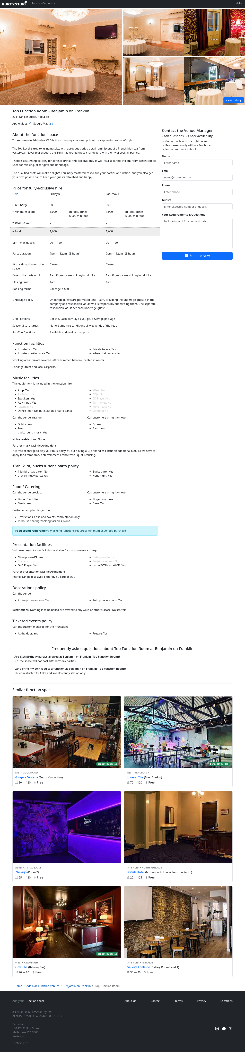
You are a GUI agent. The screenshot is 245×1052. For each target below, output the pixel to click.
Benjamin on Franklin (77, 986)
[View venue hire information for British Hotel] (178, 836)
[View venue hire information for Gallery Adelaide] (178, 931)
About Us (130, 1001)
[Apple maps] (29, 123)
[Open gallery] (153, 32)
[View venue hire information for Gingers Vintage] (66, 741)
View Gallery (233, 100)
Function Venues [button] (42, 3)
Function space (35, 1001)
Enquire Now (197, 255)
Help (239, 3)
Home (18, 986)
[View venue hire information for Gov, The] (66, 931)
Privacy (201, 1001)
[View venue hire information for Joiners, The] (178, 741)
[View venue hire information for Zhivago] (66, 836)
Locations (226, 1001)
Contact (155, 1001)
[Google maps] (51, 123)
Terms (179, 1001)
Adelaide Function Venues (43, 986)
